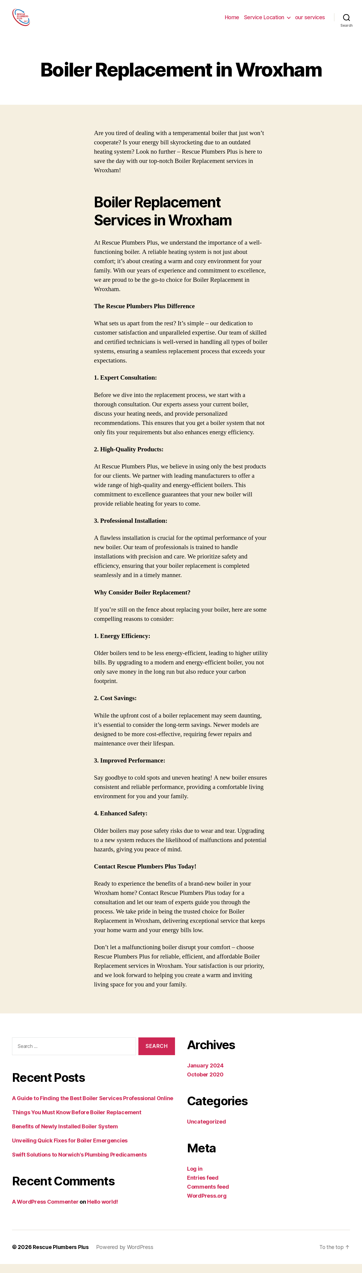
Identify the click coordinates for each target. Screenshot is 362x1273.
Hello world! (102, 1211)
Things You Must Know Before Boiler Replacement (76, 1121)
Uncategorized (206, 1130)
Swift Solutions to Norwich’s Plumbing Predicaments (79, 1163)
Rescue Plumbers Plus (61, 1256)
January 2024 (205, 1074)
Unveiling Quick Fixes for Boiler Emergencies (70, 1149)
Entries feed (203, 1187)
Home (232, 22)
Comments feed (208, 1196)
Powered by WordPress (125, 1256)
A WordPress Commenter (45, 1211)
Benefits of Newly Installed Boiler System (65, 1135)
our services (310, 22)
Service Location (264, 22)
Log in (194, 1178)
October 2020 (205, 1083)
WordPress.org (207, 1205)
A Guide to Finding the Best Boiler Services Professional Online (92, 1107)
